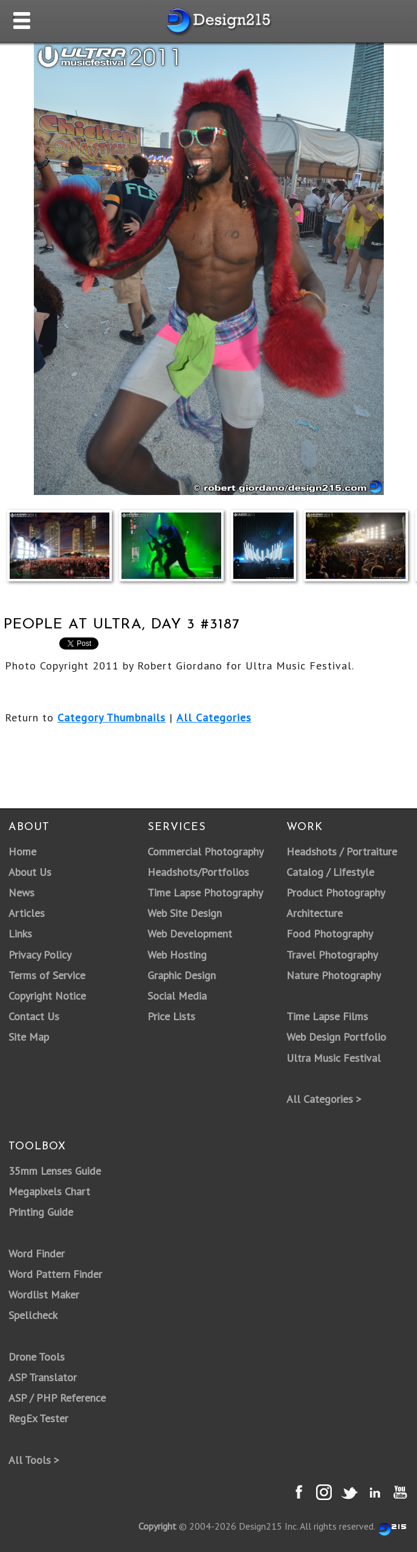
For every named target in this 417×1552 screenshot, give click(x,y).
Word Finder (36, 1253)
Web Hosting (177, 955)
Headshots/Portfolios (198, 872)
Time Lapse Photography (205, 892)
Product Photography (335, 892)
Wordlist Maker (43, 1294)
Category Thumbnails (111, 717)
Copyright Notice (47, 996)
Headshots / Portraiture (341, 851)
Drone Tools (36, 1357)
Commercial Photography (205, 851)
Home (22, 851)
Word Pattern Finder (55, 1274)
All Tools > (33, 1460)
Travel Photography (332, 955)
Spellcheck (32, 1315)
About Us (29, 872)
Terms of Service (46, 975)
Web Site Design (184, 913)
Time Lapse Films (327, 1016)
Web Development (189, 933)
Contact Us (33, 1016)
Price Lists (171, 1016)
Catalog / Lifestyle (330, 872)
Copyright (157, 1526)
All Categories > (323, 1099)
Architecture (314, 913)
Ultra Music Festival (333, 1058)
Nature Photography (333, 975)
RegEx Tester (38, 1418)
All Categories (213, 717)
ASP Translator (42, 1377)
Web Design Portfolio (336, 1037)
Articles (26, 913)
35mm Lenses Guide (54, 1171)
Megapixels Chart (49, 1191)
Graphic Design (181, 975)
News (21, 892)
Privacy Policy (39, 955)
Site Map (28, 1037)
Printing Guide (40, 1212)
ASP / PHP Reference (57, 1398)
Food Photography (329, 933)
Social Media (177, 996)
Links (20, 933)
